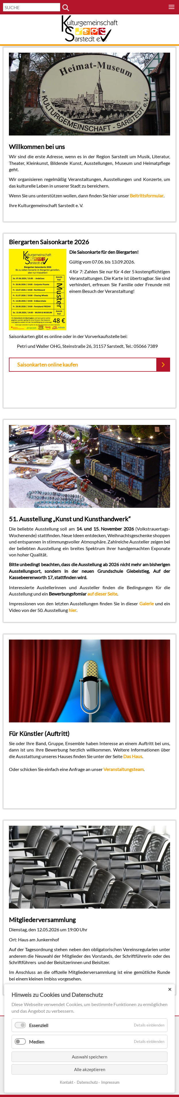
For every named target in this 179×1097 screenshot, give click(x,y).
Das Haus (132, 756)
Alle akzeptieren (89, 1069)
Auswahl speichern (89, 1056)
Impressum (110, 1082)
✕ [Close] (170, 989)
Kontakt (66, 1082)
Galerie (146, 603)
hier (72, 610)
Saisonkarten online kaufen (47, 364)
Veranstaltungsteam (123, 769)
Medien (36, 1041)
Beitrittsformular (146, 195)
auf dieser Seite (102, 593)
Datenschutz (87, 1082)
